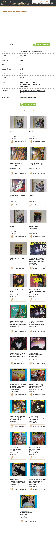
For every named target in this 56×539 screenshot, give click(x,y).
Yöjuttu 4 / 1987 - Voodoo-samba (31, 51)
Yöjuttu (22, 93)
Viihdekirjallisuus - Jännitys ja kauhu (32, 91)
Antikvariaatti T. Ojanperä (28, 82)
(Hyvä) (24, 56)
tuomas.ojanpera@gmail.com (30, 84)
